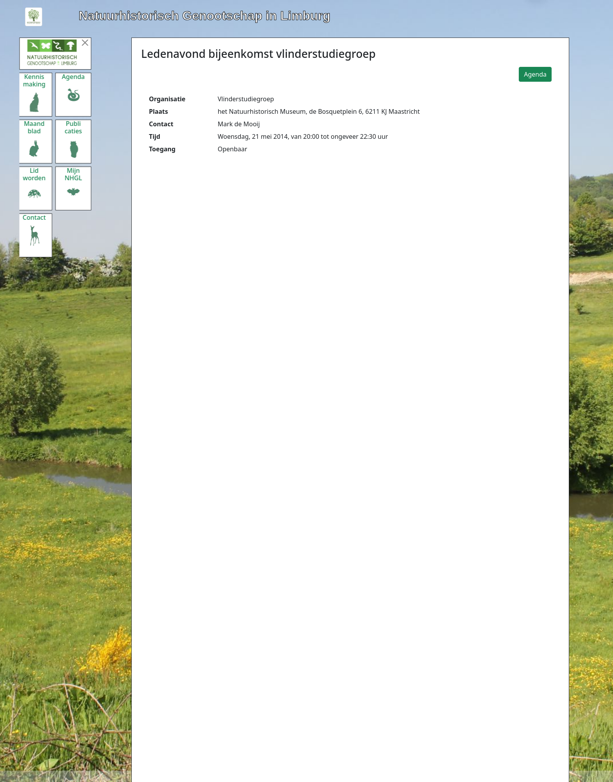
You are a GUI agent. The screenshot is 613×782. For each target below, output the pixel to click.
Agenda (535, 74)
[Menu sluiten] (90, 42)
